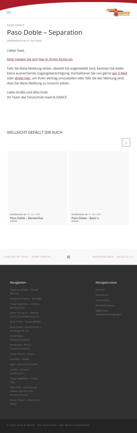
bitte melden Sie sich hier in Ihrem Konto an (39, 59)
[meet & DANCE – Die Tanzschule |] (118, 12)
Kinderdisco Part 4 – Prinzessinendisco (21, 346)
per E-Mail (119, 73)
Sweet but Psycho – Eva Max (25, 298)
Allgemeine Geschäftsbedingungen (108, 312)
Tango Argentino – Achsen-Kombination (25, 305)
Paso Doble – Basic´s (85, 218)
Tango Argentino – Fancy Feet (23, 380)
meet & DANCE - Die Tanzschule (37, 425)
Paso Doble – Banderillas (26, 218)
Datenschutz (103, 300)
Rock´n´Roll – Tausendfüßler (25, 321)
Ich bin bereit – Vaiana (22, 353)
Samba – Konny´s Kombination (19, 371)
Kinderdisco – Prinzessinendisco (20, 337)
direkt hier (22, 78)
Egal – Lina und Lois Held (24, 364)
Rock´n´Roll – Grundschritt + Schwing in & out (25, 328)
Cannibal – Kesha (19, 359)
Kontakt (100, 289)
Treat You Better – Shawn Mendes (24, 291)
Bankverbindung (105, 305)
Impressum (102, 295)
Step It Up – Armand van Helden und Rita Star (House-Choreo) (23, 391)
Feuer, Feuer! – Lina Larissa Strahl (25, 401)
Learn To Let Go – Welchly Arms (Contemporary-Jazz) (24, 314)
